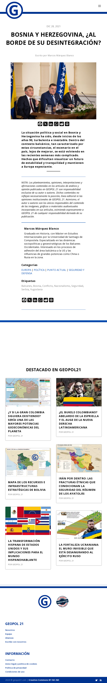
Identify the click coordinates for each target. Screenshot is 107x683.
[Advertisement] (53, 342)
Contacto (10, 660)
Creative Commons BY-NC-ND (44, 680)
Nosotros (10, 630)
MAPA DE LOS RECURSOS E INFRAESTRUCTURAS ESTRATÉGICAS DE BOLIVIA (27, 486)
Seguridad (77, 285)
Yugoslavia (36, 289)
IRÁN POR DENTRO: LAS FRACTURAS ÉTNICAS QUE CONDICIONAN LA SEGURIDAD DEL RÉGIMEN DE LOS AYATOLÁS (77, 486)
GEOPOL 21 (17, 436)
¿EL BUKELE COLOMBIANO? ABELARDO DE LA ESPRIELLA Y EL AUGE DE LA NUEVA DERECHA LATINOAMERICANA (79, 419)
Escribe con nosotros (15, 641)
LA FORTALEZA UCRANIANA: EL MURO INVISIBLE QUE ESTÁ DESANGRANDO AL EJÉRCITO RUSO (79, 550)
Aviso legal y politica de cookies (21, 663)
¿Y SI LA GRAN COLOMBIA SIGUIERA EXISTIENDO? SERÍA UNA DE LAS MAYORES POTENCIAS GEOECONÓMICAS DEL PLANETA (26, 421)
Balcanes (26, 285)
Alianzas (9, 637)
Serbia (25, 289)
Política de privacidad (15, 667)
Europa (26, 269)
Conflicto (47, 285)
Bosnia (37, 285)
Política (39, 269)
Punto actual (56, 269)
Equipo (8, 634)
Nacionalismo (62, 285)
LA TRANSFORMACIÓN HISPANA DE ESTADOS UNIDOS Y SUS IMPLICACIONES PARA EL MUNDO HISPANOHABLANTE (25, 550)
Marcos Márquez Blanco (61, 55)
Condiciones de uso (15, 671)
